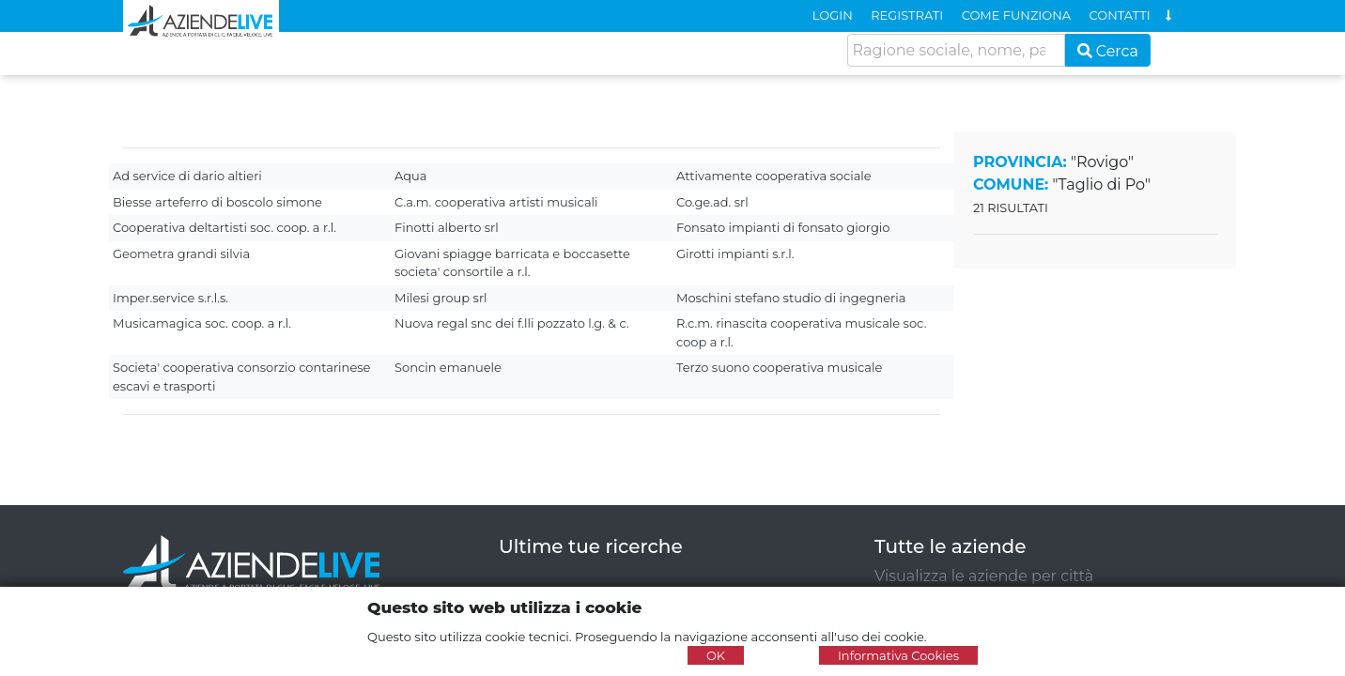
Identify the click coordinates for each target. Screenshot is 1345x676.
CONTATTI (1120, 15)
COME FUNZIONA (1016, 15)
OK (715, 655)
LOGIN (832, 15)
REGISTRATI (907, 15)
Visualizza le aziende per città (983, 576)
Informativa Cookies (898, 655)
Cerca (1108, 51)
